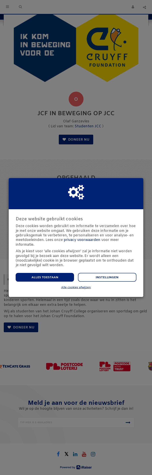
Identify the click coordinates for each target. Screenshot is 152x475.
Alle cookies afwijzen (76, 288)
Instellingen (107, 277)
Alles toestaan (44, 277)
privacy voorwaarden (82, 240)
